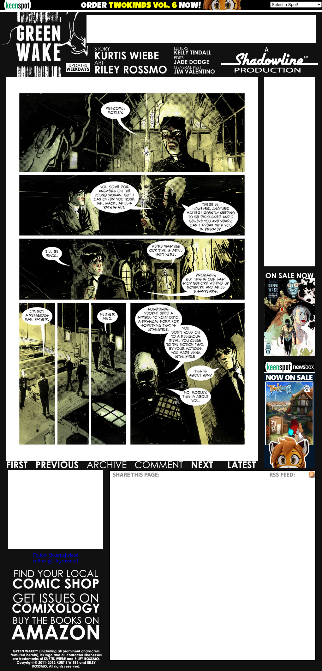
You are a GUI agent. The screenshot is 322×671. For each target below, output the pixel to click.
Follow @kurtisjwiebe (55, 555)
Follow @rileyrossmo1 (55, 560)
